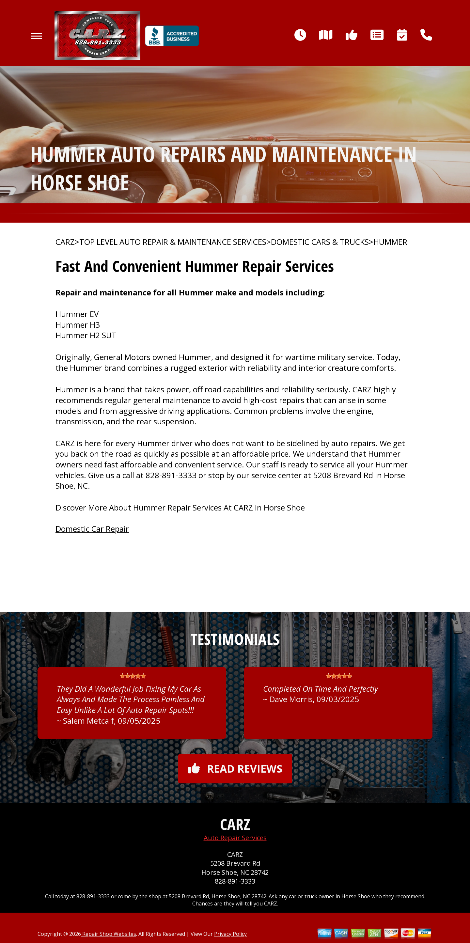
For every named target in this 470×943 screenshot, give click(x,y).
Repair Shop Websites (108, 933)
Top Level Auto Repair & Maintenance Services (172, 242)
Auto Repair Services (235, 837)
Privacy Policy (230, 933)
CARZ (65, 242)
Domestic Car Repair (92, 528)
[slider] (133, 676)
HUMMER (390, 242)
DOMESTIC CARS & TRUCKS (320, 242)
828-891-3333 (171, 475)
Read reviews (235, 769)
